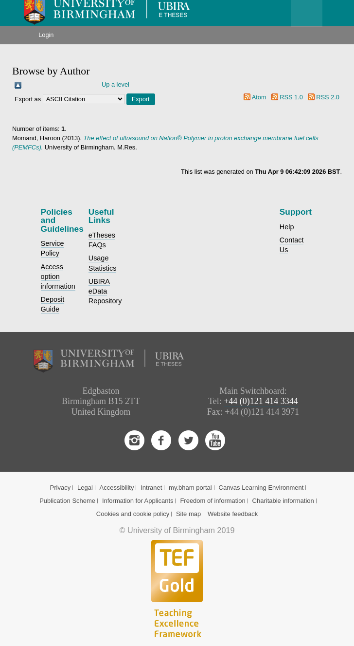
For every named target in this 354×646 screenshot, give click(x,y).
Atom (259, 97)
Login (45, 34)
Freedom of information (212, 500)
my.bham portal (190, 487)
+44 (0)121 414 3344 (261, 401)
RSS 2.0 (327, 97)
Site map (188, 513)
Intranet (151, 487)
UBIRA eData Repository (105, 291)
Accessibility (117, 487)
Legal (85, 487)
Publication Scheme (67, 500)
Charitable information (283, 500)
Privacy (60, 487)
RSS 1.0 (291, 97)
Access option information (58, 276)
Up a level (115, 84)
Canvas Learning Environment (261, 487)
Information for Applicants (138, 500)
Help (287, 227)
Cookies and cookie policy (132, 513)
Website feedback (233, 513)
